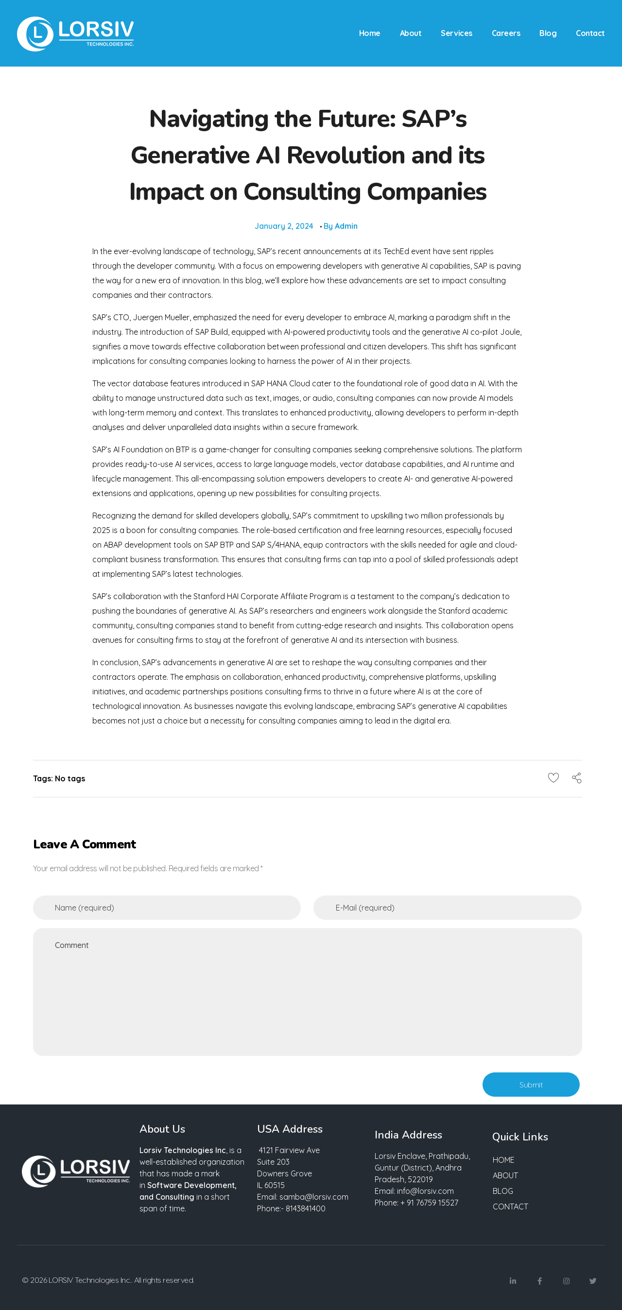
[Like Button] (553, 777)
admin (346, 226)
